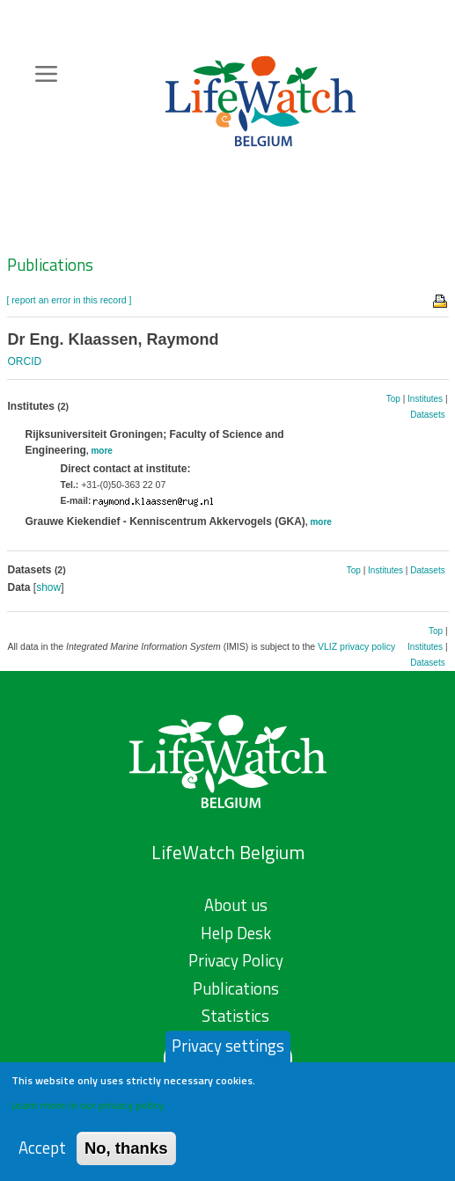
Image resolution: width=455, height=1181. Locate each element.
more (101, 451)
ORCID (25, 361)
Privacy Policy (235, 960)
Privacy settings (228, 1050)
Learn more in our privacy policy (87, 1109)
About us (236, 905)
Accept (42, 1152)
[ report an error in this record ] (69, 300)
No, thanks (126, 1152)
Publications (50, 264)
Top (393, 399)
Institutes (425, 399)
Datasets (427, 414)
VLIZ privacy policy (356, 646)
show (48, 587)
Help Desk (236, 933)
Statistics (235, 1015)
